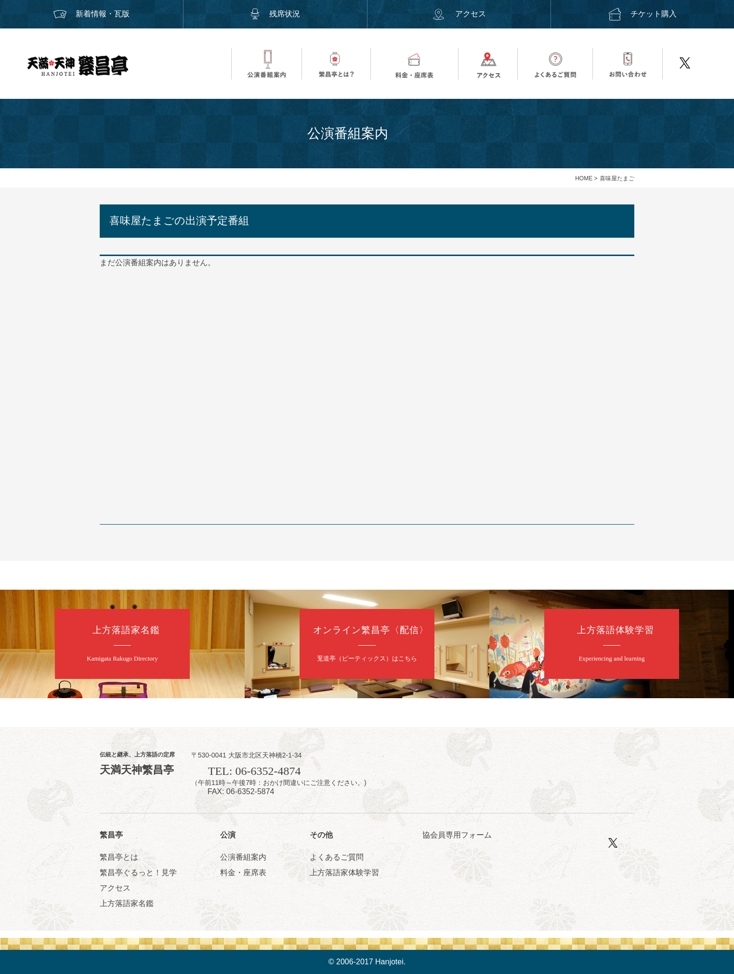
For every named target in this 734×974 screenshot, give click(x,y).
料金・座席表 (243, 872)
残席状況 (275, 14)
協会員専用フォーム (457, 835)
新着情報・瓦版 (91, 14)
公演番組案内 (243, 857)
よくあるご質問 (337, 857)
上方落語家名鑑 (127, 903)
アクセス (458, 14)
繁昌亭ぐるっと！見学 (138, 872)
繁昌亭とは (119, 857)
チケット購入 (642, 14)
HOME (583, 178)
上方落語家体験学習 (344, 872)
